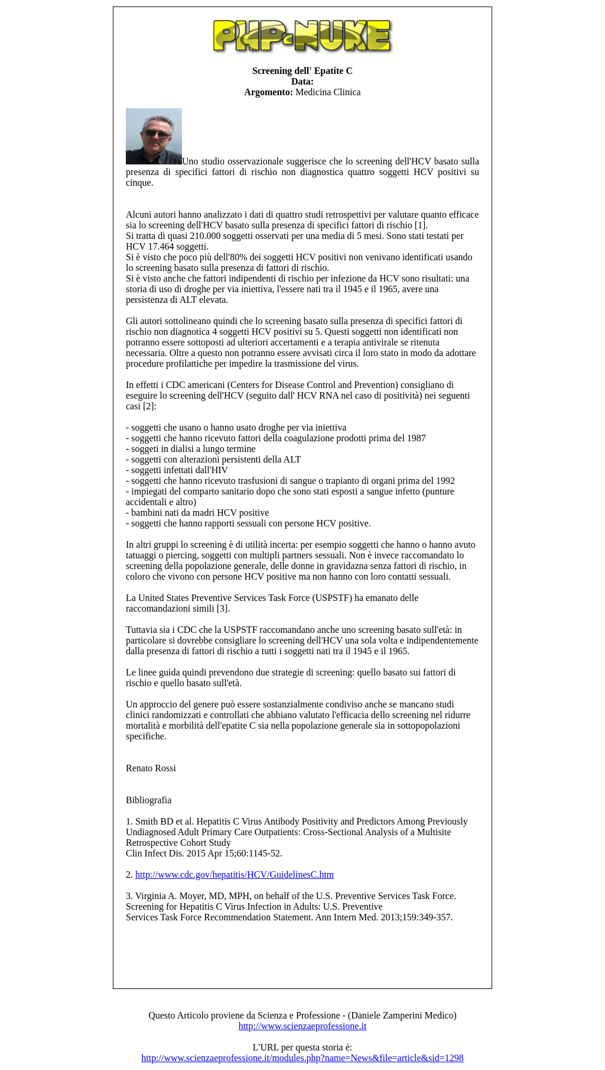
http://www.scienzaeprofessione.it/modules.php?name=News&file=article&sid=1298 (302, 1058)
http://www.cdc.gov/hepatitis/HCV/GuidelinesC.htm (234, 874)
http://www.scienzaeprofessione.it (303, 1026)
